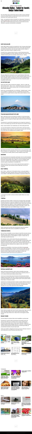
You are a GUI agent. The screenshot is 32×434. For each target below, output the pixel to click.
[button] (13, 3)
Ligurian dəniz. (7, 20)
